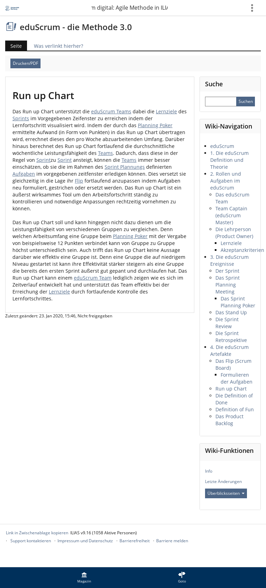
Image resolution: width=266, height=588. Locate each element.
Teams (105, 153)
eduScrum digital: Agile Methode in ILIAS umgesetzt (129, 7)
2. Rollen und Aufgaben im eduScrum (225, 180)
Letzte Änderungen (223, 481)
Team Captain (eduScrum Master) (231, 215)
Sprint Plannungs (125, 167)
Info (208, 471)
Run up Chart (231, 388)
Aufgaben (23, 173)
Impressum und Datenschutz (85, 541)
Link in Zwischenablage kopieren (37, 533)
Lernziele (166, 111)
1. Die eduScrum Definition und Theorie (229, 160)
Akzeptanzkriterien (242, 250)
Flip (79, 180)
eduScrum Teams (111, 111)
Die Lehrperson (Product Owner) (234, 232)
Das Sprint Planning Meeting (227, 284)
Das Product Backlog (229, 420)
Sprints (20, 118)
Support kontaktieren (30, 541)
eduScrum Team (93, 277)
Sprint (43, 160)
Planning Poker (155, 125)
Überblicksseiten (226, 493)
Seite (16, 46)
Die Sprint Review (227, 323)
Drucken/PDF (25, 63)
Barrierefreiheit (134, 541)
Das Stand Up (231, 312)
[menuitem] (84, 577)
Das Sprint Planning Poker (238, 302)
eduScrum (222, 146)
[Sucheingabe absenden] (245, 101)
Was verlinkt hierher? (58, 46)
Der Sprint (227, 270)
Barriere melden (172, 541)
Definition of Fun (234, 409)
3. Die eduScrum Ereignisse (229, 260)
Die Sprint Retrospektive (231, 336)
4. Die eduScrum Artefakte (229, 350)
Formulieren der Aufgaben (236, 378)
